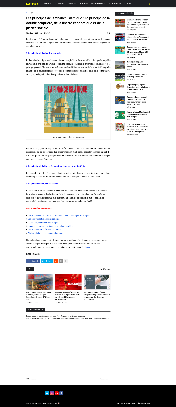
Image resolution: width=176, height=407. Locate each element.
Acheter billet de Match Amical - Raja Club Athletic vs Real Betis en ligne (138, 114)
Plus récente (31, 379)
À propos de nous (144, 403)
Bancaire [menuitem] (71, 4)
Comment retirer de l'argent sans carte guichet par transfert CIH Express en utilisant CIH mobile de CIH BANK (138, 50)
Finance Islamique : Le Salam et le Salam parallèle (50, 226)
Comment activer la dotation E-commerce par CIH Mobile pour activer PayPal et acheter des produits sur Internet (138, 23)
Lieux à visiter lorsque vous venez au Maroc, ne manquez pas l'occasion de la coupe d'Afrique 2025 (38, 296)
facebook (86, 247)
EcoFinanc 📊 (55, 403)
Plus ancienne (104, 379)
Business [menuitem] (84, 4)
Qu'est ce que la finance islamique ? (43, 222)
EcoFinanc (32, 3)
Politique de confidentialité (125, 403)
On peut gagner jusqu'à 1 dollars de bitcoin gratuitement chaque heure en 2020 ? (138, 87)
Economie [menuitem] (59, 4)
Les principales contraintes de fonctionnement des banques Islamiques (59, 215)
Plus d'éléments (104, 269)
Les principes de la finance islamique (44, 229)
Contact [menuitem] (128, 4)
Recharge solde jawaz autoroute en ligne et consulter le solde (138, 64)
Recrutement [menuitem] (115, 4)
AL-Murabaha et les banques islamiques (45, 233)
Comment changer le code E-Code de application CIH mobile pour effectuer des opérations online (137, 100)
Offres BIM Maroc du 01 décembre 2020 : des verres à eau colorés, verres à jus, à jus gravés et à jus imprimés (137, 128)
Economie (35, 13)
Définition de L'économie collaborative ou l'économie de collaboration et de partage (138, 37)
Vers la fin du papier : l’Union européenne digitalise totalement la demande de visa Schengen (97, 294)
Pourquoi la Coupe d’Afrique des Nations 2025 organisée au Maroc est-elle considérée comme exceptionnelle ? (67, 296)
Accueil (28, 13)
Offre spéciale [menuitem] (98, 4)
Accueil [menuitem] (47, 4)
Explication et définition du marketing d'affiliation (137, 75)
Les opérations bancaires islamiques (44, 219)
